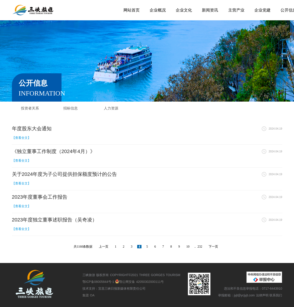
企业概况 (158, 10)
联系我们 (275, 295)
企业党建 (262, 10)
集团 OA (88, 295)
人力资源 (111, 108)
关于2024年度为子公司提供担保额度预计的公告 (64, 174)
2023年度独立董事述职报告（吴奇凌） (54, 220)
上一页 (103, 246)
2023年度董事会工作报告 (40, 197)
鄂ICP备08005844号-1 (98, 282)
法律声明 (262, 295)
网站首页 (131, 10)
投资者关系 (30, 108)
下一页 (213, 246)
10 (187, 246)
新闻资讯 (210, 10)
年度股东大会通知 (32, 128)
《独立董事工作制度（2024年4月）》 (53, 151)
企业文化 (184, 10)
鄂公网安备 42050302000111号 (139, 282)
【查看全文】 (21, 138)
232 (199, 246)
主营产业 (236, 10)
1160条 (81, 246)
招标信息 (70, 108)
